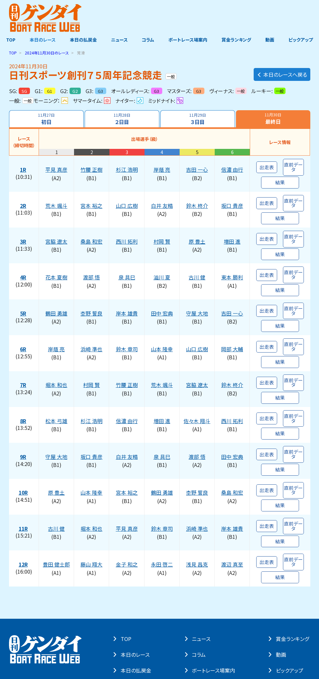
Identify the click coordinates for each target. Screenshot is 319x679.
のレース (47, 52)
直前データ (293, 164)
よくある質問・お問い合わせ (128, 640)
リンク (92, 640)
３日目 (198, 119)
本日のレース (42, 39)
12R (23, 511)
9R (24, 418)
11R (23, 480)
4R (24, 261)
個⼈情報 (51, 640)
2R (24, 199)
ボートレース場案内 (188, 39)
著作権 (73, 640)
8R (24, 386)
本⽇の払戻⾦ (137, 614)
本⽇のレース (136, 599)
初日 (46, 119)
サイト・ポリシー (22, 640)
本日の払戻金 (82, 39)
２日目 (122, 119)
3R (24, 230)
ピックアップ (302, 39)
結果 (280, 178)
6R (24, 324)
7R (24, 355)
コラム (148, 39)
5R (24, 293)
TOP (9, 39)
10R (23, 449)
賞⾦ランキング (293, 583)
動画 (270, 39)
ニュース (119, 39)
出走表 (266, 164)
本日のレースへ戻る (282, 73)
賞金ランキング (237, 39)
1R (24, 167)
